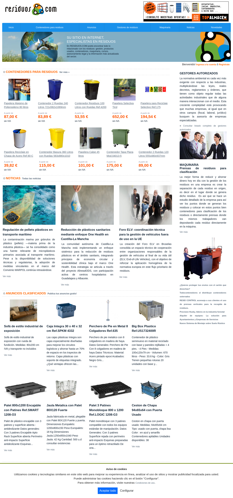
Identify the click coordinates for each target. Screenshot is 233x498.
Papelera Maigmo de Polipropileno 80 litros (16, 105)
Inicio (11, 27)
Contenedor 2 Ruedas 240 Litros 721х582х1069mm (53, 105)
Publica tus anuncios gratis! (62, 293)
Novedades (216, 27)
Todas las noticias (31, 178)
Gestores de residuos (127, 27)
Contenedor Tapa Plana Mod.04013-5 (119, 154)
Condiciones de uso (145, 483)
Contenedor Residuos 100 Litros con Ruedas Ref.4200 (90, 105)
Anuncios (91, 27)
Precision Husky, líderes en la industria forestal (202, 312)
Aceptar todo (107, 490)
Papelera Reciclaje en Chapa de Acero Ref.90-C (18, 154)
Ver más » (64, 72)
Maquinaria (164, 27)
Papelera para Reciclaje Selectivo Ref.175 (154, 105)
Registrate (224, 64)
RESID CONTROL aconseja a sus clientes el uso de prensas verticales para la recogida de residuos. (203, 304)
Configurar (127, 490)
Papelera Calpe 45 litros (88, 154)
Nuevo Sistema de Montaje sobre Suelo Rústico (202, 323)
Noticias (191, 27)
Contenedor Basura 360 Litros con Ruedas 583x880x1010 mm (56, 155)
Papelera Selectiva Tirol (123, 105)
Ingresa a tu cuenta (206, 64)
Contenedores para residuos (49, 27)
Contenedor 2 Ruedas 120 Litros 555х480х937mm (154, 154)
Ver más (7, 276)
